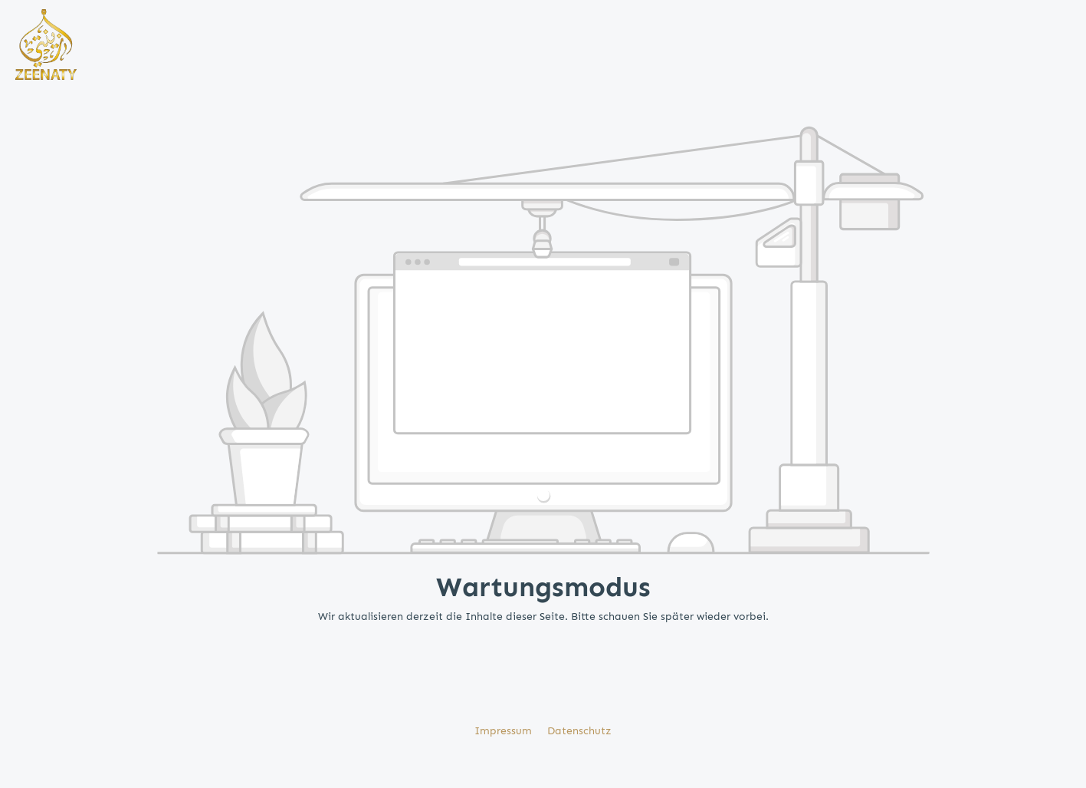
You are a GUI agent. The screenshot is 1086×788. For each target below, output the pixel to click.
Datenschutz (579, 730)
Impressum (504, 730)
